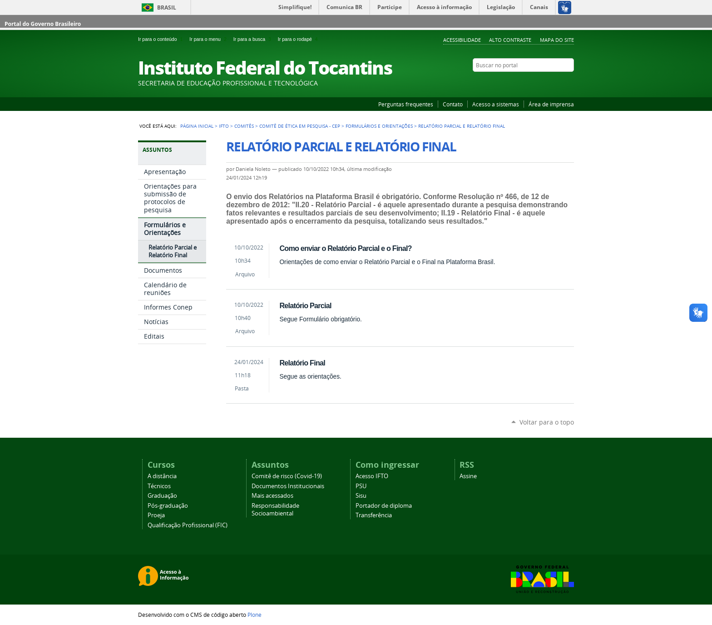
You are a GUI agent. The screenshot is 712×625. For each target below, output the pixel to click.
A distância (162, 476)
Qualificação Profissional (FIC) (187, 525)
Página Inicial (196, 126)
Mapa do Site (557, 39)
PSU (361, 486)
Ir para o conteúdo (162, 39)
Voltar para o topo (546, 422)
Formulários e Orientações (379, 126)
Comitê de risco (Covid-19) (287, 476)
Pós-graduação (168, 506)
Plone (254, 614)
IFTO (224, 126)
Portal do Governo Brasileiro (43, 24)
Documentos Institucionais (288, 486)
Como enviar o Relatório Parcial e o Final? (345, 248)
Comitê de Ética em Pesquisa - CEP (299, 126)
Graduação (162, 496)
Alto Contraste (510, 39)
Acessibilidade (462, 39)
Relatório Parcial (305, 305)
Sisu (361, 496)
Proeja (156, 515)
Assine (468, 476)
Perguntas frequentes (405, 104)
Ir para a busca (253, 39)
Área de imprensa (551, 104)
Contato (453, 104)
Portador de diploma (384, 506)
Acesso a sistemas (495, 104)
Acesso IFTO (372, 476)
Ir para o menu (209, 39)
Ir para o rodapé (299, 39)
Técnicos (159, 486)
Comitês (244, 126)
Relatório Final (302, 363)
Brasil (166, 7)
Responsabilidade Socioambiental (275, 509)
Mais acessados (272, 496)
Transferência (374, 515)
